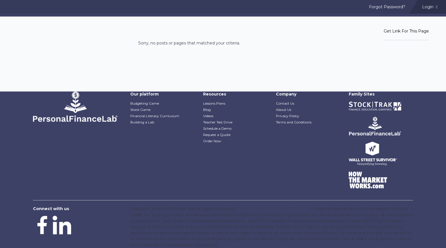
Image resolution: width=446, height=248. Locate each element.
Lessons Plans (214, 103)
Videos (208, 116)
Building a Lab (142, 122)
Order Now (212, 141)
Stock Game (140, 109)
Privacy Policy (287, 116)
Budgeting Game (144, 103)
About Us (283, 109)
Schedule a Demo (217, 128)
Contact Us (285, 103)
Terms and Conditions (293, 122)
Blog (207, 109)
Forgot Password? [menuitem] (387, 6)
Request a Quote (216, 135)
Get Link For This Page (406, 31)
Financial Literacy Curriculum (154, 116)
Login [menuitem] (429, 6)
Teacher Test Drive (217, 122)
